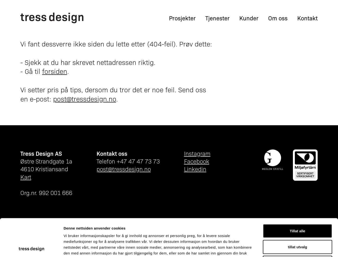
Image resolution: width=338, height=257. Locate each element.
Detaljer (258, 247)
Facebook (196, 161)
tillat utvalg (297, 209)
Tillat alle (297, 193)
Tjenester (217, 18)
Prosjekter (182, 18)
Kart (25, 176)
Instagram (197, 153)
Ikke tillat (297, 225)
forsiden (54, 71)
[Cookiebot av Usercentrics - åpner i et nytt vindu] (31, 247)
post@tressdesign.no (84, 98)
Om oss (278, 18)
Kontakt (307, 18)
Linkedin (195, 168)
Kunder (248, 18)
